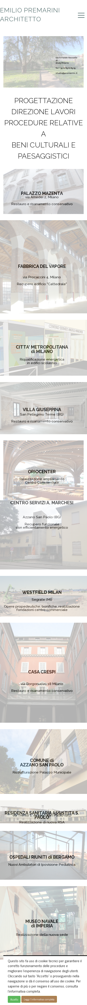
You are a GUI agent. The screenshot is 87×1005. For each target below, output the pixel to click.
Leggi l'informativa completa (39, 999)
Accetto (14, 999)
